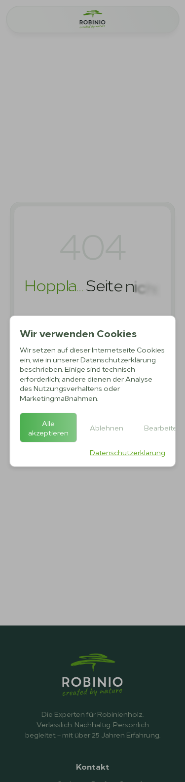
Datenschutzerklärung (127, 451)
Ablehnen (106, 427)
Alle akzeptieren (48, 427)
